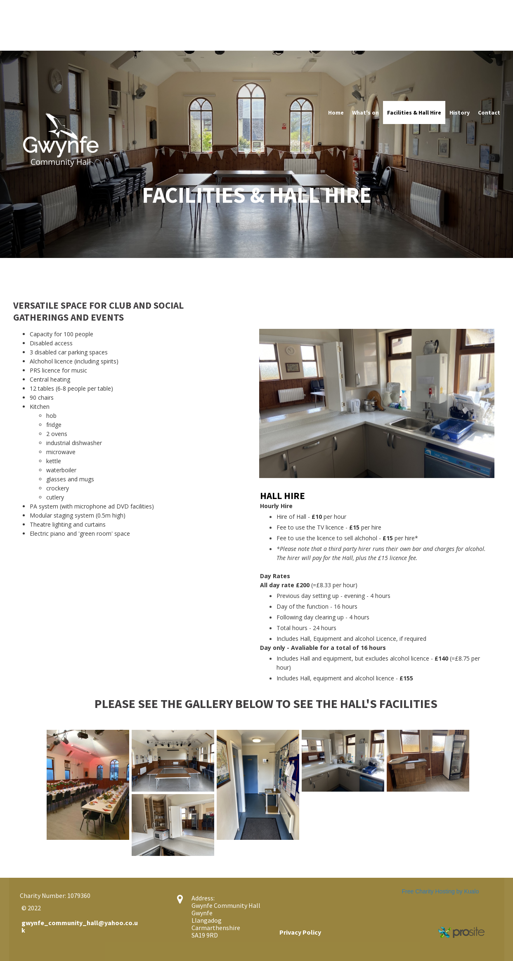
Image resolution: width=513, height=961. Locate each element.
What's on (365, 112)
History (459, 112)
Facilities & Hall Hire (414, 112)
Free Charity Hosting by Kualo (440, 891)
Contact (489, 112)
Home (336, 112)
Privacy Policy (300, 932)
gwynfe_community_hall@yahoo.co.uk (79, 926)
